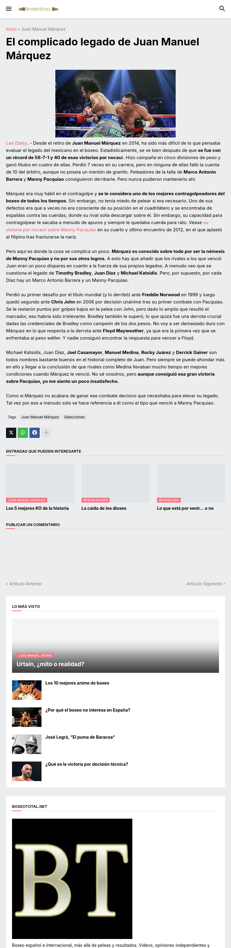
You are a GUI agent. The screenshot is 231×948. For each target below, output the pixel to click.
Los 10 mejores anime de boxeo (77, 682)
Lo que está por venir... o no (185, 508)
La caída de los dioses (104, 508)
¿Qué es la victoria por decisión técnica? (86, 764)
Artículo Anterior (25, 583)
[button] (8, 9)
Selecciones (74, 417)
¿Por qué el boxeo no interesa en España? (87, 710)
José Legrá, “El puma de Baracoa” (80, 737)
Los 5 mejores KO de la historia (37, 508)
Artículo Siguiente (204, 583)
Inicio (11, 29)
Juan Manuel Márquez (43, 29)
